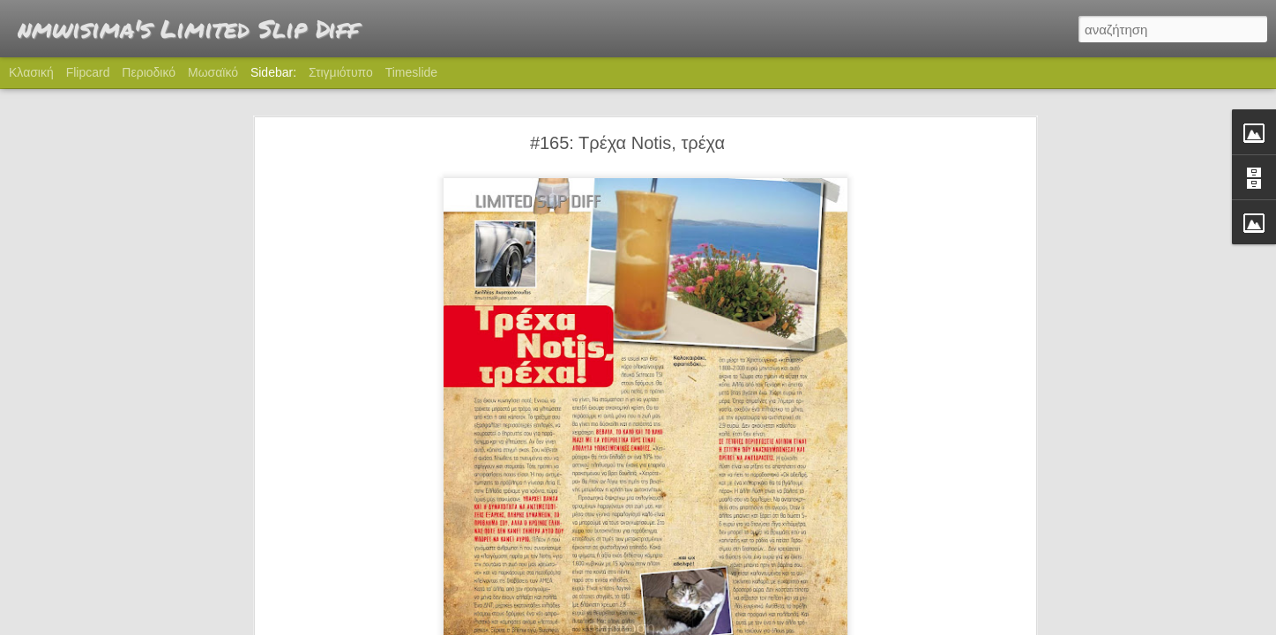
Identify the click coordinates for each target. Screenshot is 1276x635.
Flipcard (88, 72)
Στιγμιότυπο (341, 72)
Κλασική (31, 72)
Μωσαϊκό (213, 72)
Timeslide (411, 72)
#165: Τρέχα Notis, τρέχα (627, 125)
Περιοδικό (148, 72)
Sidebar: (273, 72)
